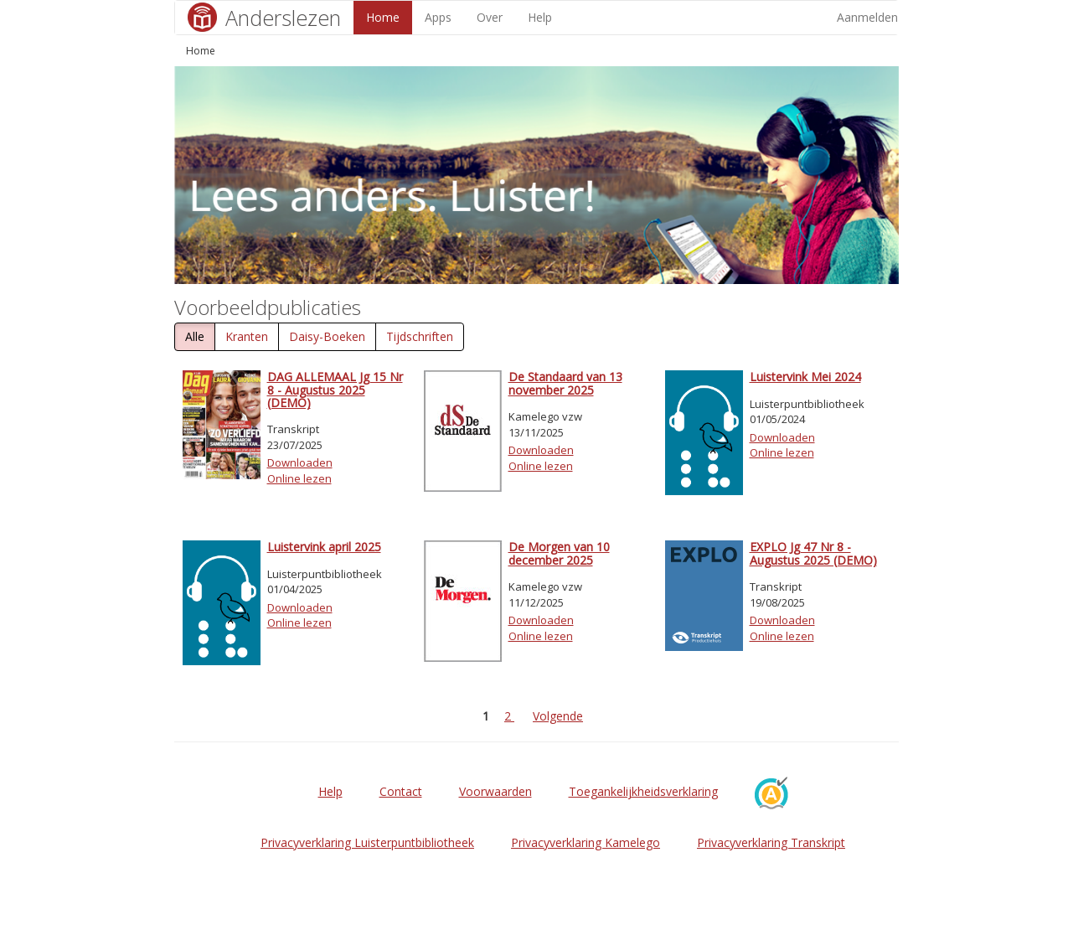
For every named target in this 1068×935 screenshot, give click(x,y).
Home (383, 17)
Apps (438, 17)
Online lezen (299, 478)
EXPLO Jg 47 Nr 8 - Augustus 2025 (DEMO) (813, 553)
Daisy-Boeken (327, 336)
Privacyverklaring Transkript (771, 842)
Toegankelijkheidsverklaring (643, 791)
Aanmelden (867, 17)
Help (540, 17)
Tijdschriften (419, 336)
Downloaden (300, 462)
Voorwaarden (495, 791)
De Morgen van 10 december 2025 (559, 553)
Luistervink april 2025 (324, 547)
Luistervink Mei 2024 (805, 377)
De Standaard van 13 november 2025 (565, 383)
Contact (400, 791)
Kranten (246, 336)
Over (490, 17)
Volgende (558, 716)
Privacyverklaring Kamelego (585, 842)
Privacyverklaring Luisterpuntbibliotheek (367, 842)
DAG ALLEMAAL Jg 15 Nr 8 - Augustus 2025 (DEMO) (335, 390)
